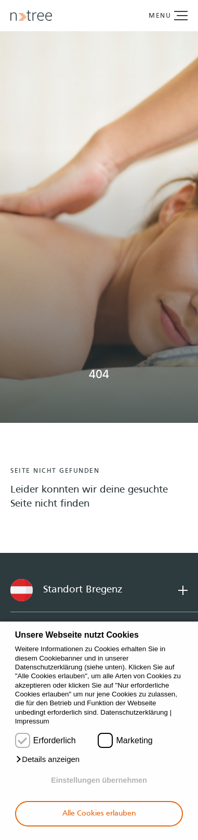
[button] (47, 759)
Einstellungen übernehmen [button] (99, 780)
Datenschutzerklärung (134, 712)
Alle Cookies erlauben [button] (99, 813)
